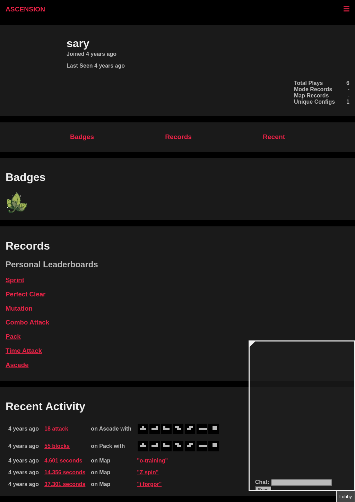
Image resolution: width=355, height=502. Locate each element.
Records (178, 136)
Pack (13, 336)
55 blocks (57, 446)
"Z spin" (147, 472)
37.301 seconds (64, 484)
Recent (274, 136)
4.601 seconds (63, 461)
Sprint (15, 280)
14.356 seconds (64, 472)
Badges (82, 136)
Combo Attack (27, 322)
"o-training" (152, 461)
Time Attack (24, 350)
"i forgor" (149, 484)
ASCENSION (25, 9)
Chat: (263, 482)
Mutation (19, 308)
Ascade (17, 365)
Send (263, 489)
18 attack (56, 429)
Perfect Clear (25, 294)
